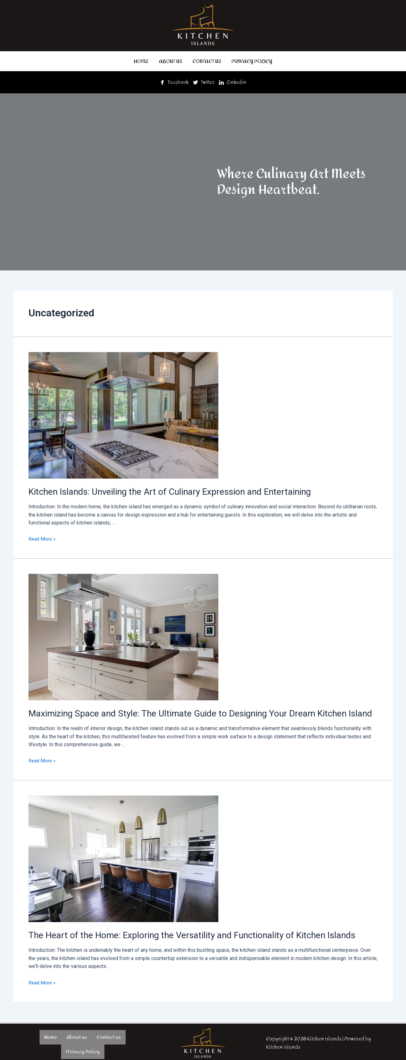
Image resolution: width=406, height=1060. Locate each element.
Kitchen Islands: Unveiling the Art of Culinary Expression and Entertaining (160, 490)
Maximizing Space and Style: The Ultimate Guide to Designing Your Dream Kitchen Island (187, 711)
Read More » (42, 537)
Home (141, 60)
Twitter (204, 81)
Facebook (173, 81)
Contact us (206, 60)
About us (170, 60)
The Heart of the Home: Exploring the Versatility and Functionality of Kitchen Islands (180, 932)
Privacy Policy (251, 60)
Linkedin (233, 81)
